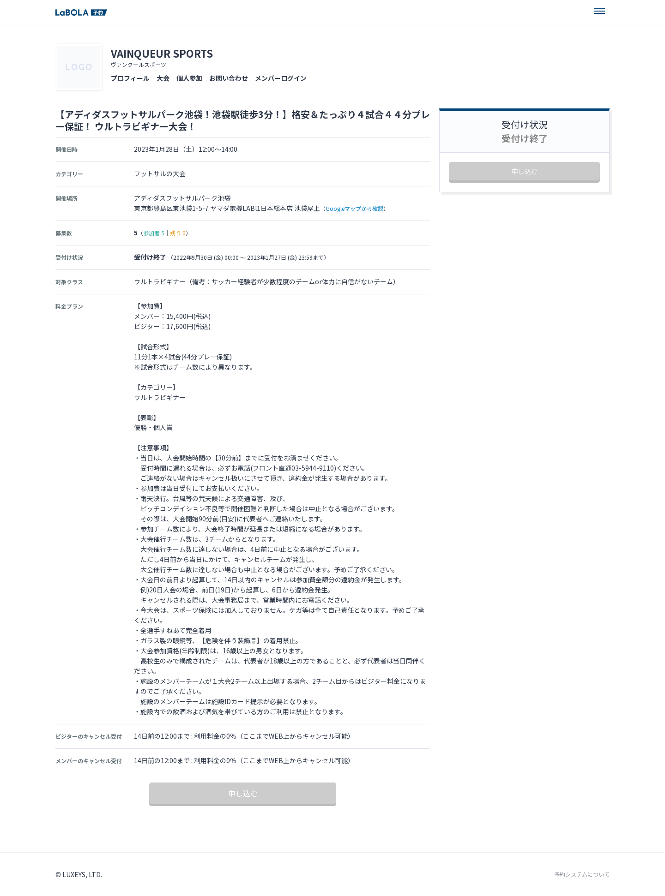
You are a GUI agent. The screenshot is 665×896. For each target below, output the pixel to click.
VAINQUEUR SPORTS (162, 53)
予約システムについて (582, 874)
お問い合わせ (228, 78)
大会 (163, 78)
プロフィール (130, 78)
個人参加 (189, 78)
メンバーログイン (281, 78)
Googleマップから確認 (354, 208)
